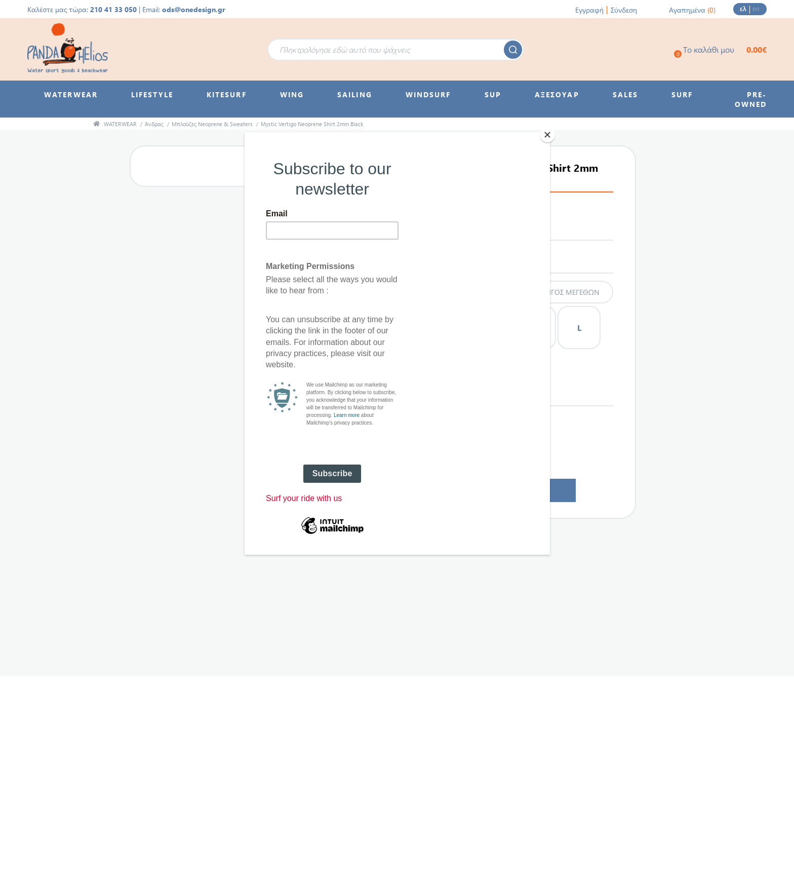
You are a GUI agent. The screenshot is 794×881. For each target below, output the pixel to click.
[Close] (547, 134)
